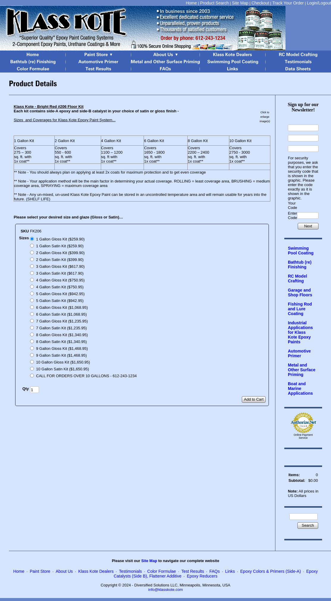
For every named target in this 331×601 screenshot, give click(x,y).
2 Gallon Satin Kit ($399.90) (60, 259)
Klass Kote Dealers (96, 571)
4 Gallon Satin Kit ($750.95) (60, 287)
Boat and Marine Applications (300, 388)
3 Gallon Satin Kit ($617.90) (60, 273)
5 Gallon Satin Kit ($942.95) (60, 300)
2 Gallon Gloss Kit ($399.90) (60, 253)
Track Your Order (288, 3)
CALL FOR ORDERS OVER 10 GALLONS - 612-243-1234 (86, 376)
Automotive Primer (299, 353)
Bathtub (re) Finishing (299, 264)
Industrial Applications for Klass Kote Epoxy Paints (300, 332)
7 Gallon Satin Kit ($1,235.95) (61, 328)
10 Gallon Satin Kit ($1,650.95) (62, 369)
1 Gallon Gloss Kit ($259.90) (60, 239)
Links (230, 571)
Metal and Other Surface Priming (302, 370)
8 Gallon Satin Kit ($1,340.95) (61, 341)
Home (191, 3)
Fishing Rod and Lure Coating (300, 309)
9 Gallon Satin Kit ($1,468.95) (61, 355)
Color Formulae (161, 571)
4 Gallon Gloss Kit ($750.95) (60, 280)
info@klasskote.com (165, 589)
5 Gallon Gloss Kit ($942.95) (60, 294)
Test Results (192, 571)
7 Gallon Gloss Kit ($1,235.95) (62, 321)
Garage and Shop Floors (300, 292)
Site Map (240, 3)
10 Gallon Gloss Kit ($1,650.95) (63, 362)
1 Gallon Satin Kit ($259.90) (60, 246)
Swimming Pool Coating (300, 250)
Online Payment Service (303, 436)
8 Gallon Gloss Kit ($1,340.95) (62, 335)
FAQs (214, 571)
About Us (64, 571)
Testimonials (130, 571)
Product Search (214, 3)
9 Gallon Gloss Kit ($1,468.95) (62, 348)
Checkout (260, 3)
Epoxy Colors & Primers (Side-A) (270, 571)
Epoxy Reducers (202, 576)
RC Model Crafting (297, 278)
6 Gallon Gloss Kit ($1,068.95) (62, 307)
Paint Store (40, 571)
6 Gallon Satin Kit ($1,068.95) (61, 314)
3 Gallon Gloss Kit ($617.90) (60, 266)
